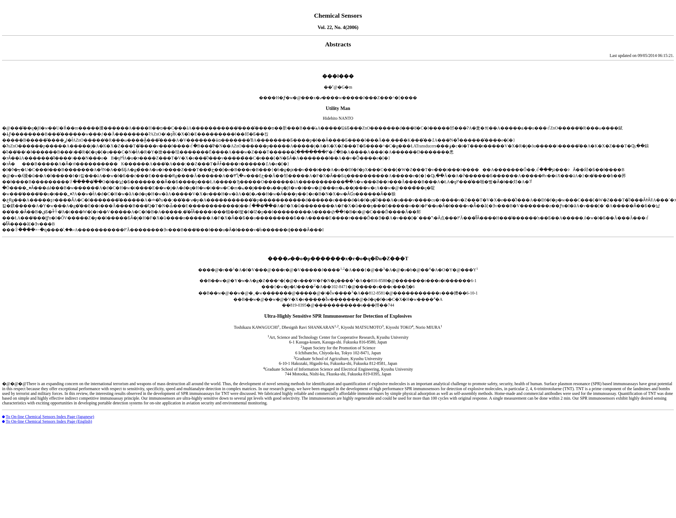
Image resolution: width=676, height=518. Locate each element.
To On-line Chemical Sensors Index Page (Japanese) (50, 416)
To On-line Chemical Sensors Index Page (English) (49, 421)
